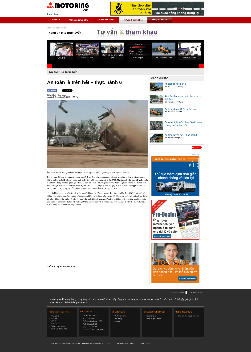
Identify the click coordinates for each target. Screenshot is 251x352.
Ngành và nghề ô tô (90, 318)
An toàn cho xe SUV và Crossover (182, 109)
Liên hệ (117, 322)
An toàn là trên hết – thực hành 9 (181, 135)
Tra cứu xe (55, 323)
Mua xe (54, 318)
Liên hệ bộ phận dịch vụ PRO (94, 329)
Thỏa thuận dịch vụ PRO (92, 321)
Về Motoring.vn (120, 316)
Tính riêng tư (151, 316)
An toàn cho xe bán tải (176, 84)
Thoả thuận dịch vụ (153, 319)
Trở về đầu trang (197, 292)
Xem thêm (196, 147)
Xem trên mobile (177, 292)
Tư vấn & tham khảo (133, 20)
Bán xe (54, 321)
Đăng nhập (52, 14)
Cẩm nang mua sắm (78, 20)
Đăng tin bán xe (159, 20)
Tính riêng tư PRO (90, 324)
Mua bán (56, 20)
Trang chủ (55, 316)
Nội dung (118, 319)
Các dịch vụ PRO (90, 315)
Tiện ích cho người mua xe (188, 316)
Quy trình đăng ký (90, 327)
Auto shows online (106, 20)
